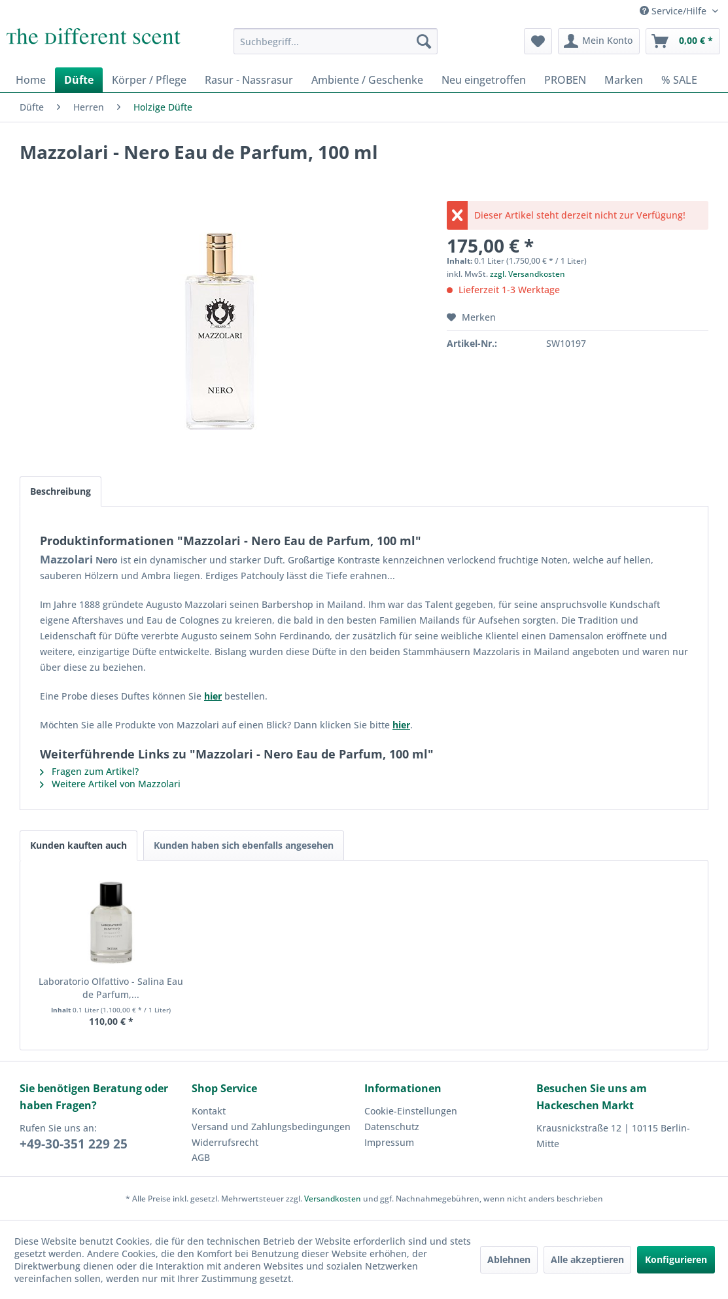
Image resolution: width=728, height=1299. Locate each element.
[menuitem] (336, 41)
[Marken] (623, 79)
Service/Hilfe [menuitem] (674, 11)
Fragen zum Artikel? (89, 771)
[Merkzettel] (538, 41)
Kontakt (209, 1111)
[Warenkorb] (683, 41)
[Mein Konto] (599, 41)
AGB (201, 1157)
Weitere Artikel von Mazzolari (110, 783)
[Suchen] (424, 41)
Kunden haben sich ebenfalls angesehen (244, 845)
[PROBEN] (565, 79)
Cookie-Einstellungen (410, 1111)
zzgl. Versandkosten (527, 273)
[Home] (31, 79)
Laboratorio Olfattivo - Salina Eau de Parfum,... (111, 988)
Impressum (389, 1142)
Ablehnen (508, 1259)
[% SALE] (679, 79)
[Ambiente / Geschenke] (367, 79)
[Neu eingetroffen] (483, 79)
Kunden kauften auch (78, 845)
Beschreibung (60, 491)
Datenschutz (391, 1126)
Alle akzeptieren (587, 1259)
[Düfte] (79, 79)
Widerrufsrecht (225, 1142)
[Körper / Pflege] (149, 79)
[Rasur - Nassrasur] (249, 79)
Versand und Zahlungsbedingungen (271, 1126)
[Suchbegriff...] (336, 41)
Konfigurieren (676, 1259)
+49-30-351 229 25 (74, 1143)
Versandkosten (332, 1198)
